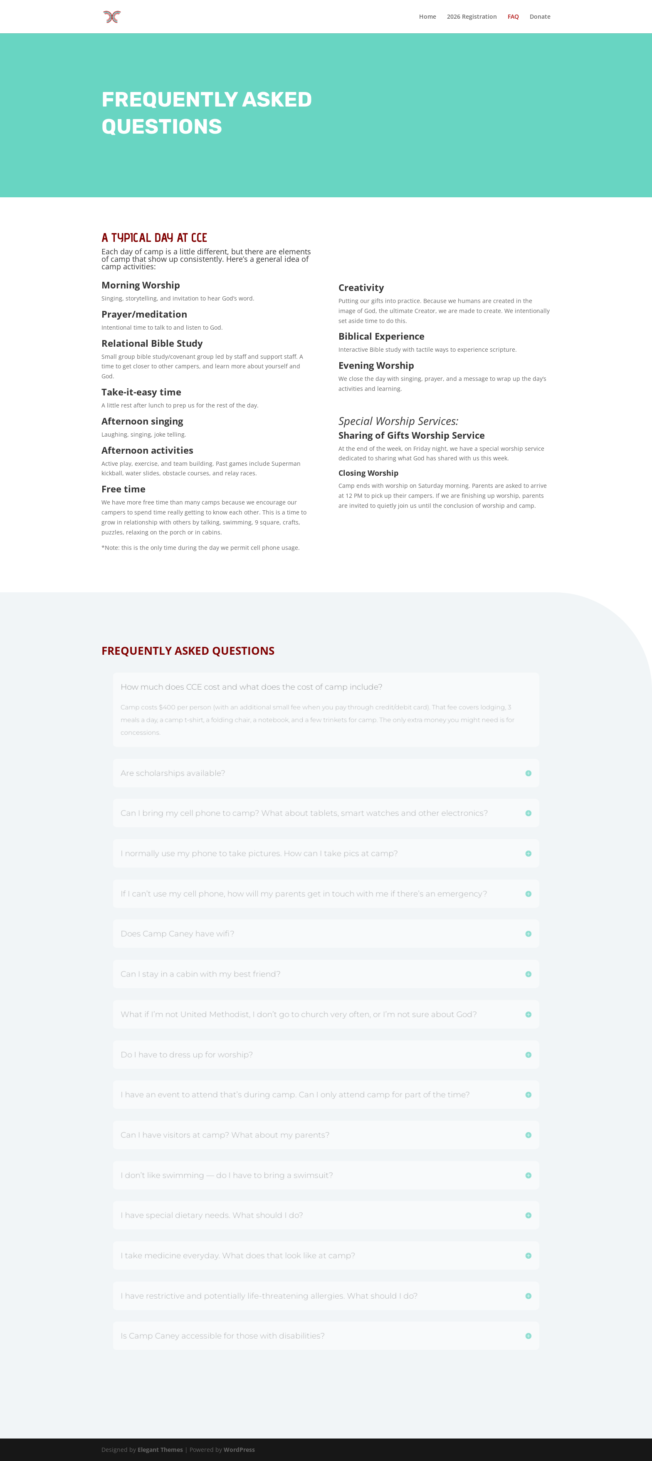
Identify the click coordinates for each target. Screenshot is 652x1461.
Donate (540, 17)
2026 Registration (472, 17)
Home (427, 17)
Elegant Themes (160, 1450)
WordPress (239, 1450)
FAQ (513, 17)
